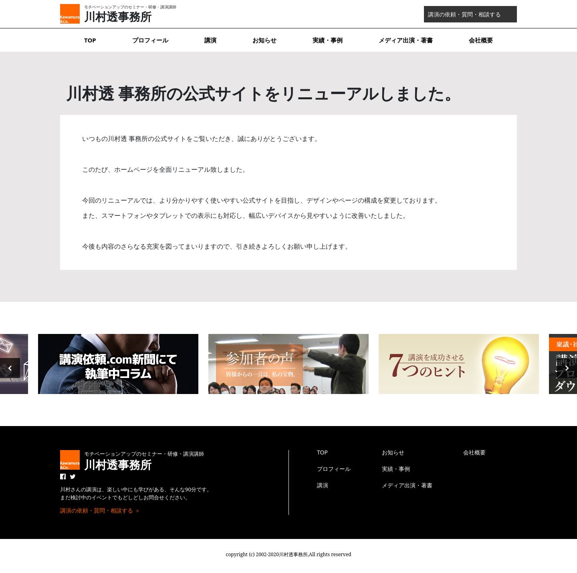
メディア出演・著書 (406, 40)
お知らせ (264, 40)
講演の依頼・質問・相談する (464, 14)
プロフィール (150, 40)
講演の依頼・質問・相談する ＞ (100, 510)
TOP (90, 40)
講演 (210, 40)
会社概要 (481, 40)
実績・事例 (328, 40)
